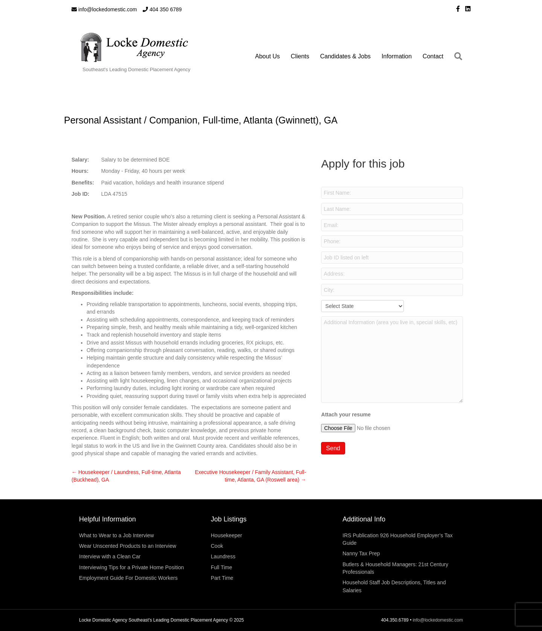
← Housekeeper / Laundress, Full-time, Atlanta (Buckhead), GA (126, 476)
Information (397, 56)
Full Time (221, 567)
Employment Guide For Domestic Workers (128, 578)
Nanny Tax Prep (361, 553)
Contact (433, 56)
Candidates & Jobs (345, 56)
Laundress (223, 556)
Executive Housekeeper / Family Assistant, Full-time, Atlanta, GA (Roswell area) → (250, 476)
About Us (267, 56)
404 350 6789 (162, 9)
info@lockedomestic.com (104, 9)
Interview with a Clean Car (109, 556)
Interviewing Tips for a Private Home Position (131, 567)
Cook (217, 546)
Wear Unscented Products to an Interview (127, 546)
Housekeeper (226, 535)
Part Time (222, 578)
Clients (300, 56)
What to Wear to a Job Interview (116, 535)
